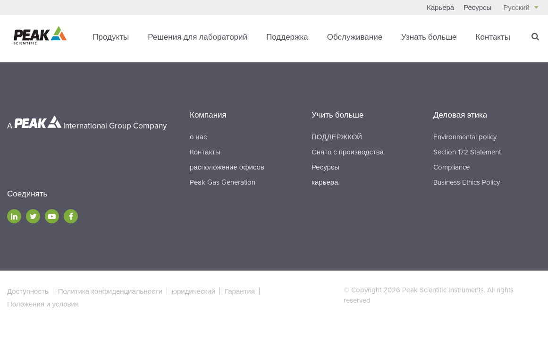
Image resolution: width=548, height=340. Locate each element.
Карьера (440, 7)
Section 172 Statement (467, 151)
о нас (198, 136)
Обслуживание (354, 37)
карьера (325, 182)
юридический (193, 291)
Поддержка (287, 37)
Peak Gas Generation (222, 182)
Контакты (493, 37)
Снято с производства (348, 151)
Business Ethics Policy (466, 182)
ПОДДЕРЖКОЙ (337, 136)
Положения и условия (43, 303)
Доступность (28, 291)
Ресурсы (477, 7)
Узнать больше (428, 37)
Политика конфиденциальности (110, 291)
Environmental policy (465, 136)
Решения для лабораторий (197, 37)
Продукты (111, 37)
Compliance (451, 166)
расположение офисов (227, 166)
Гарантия (240, 291)
